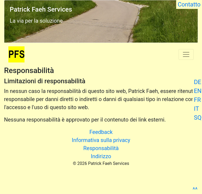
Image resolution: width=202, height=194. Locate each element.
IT (196, 108)
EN (197, 91)
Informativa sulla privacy (101, 140)
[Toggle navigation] (186, 54)
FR (197, 99)
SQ (197, 117)
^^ (195, 189)
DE (197, 82)
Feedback (101, 132)
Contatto (189, 4)
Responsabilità (101, 148)
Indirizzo (101, 156)
